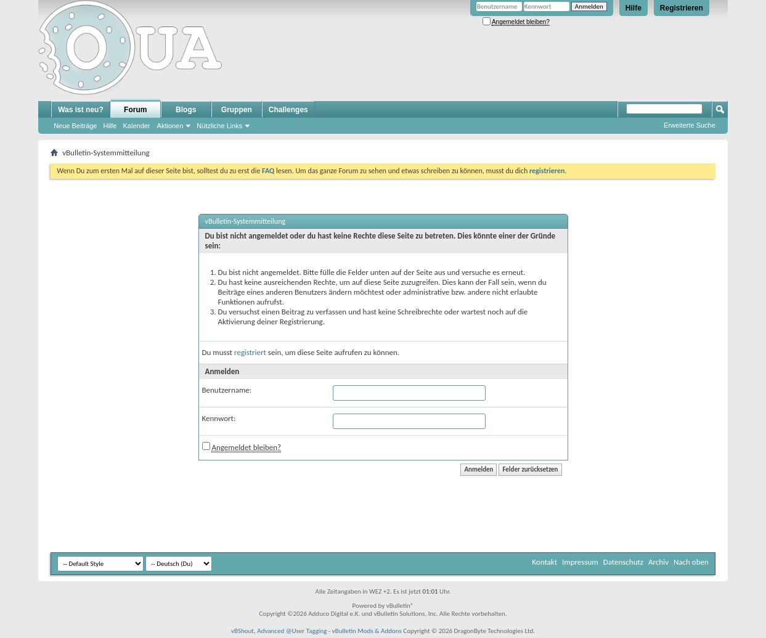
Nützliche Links (219, 125)
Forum (135, 109)
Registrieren (681, 8)
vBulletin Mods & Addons (367, 631)
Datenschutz (623, 561)
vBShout (242, 631)
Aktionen (170, 125)
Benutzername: (227, 390)
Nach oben (691, 561)
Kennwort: (219, 418)
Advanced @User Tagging (292, 631)
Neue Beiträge (75, 125)
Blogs (186, 109)
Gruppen (236, 109)
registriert (250, 352)
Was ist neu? (81, 109)
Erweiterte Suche (689, 125)
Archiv (658, 561)
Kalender (136, 125)
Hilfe (633, 8)
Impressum (580, 561)
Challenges (288, 109)
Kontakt (544, 561)
